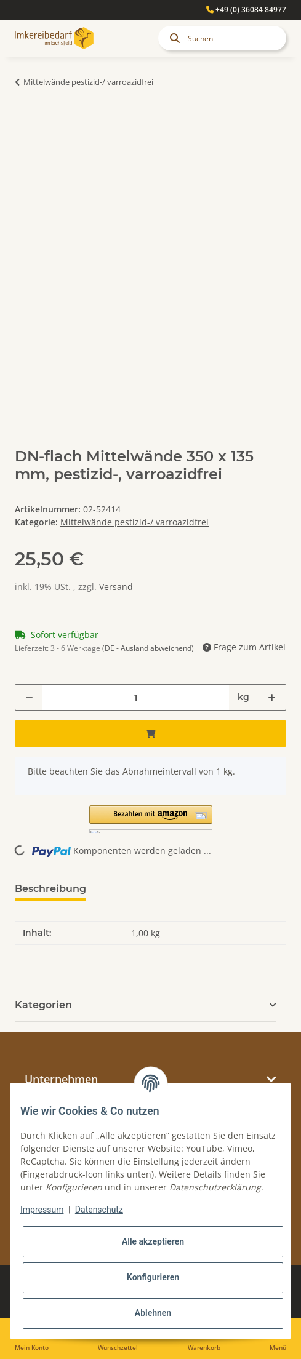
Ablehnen (153, 1313)
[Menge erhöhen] (272, 697)
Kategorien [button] (43, 1005)
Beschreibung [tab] (50, 889)
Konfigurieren (153, 1277)
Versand (116, 586)
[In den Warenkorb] (24, 120)
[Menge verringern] (29, 697)
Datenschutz (99, 1209)
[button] (150, 819)
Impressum (41, 1209)
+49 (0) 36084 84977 (246, 9)
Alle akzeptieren (153, 1241)
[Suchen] (222, 38)
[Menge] (135, 697)
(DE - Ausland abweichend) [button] (148, 648)
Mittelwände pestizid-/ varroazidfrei (134, 522)
